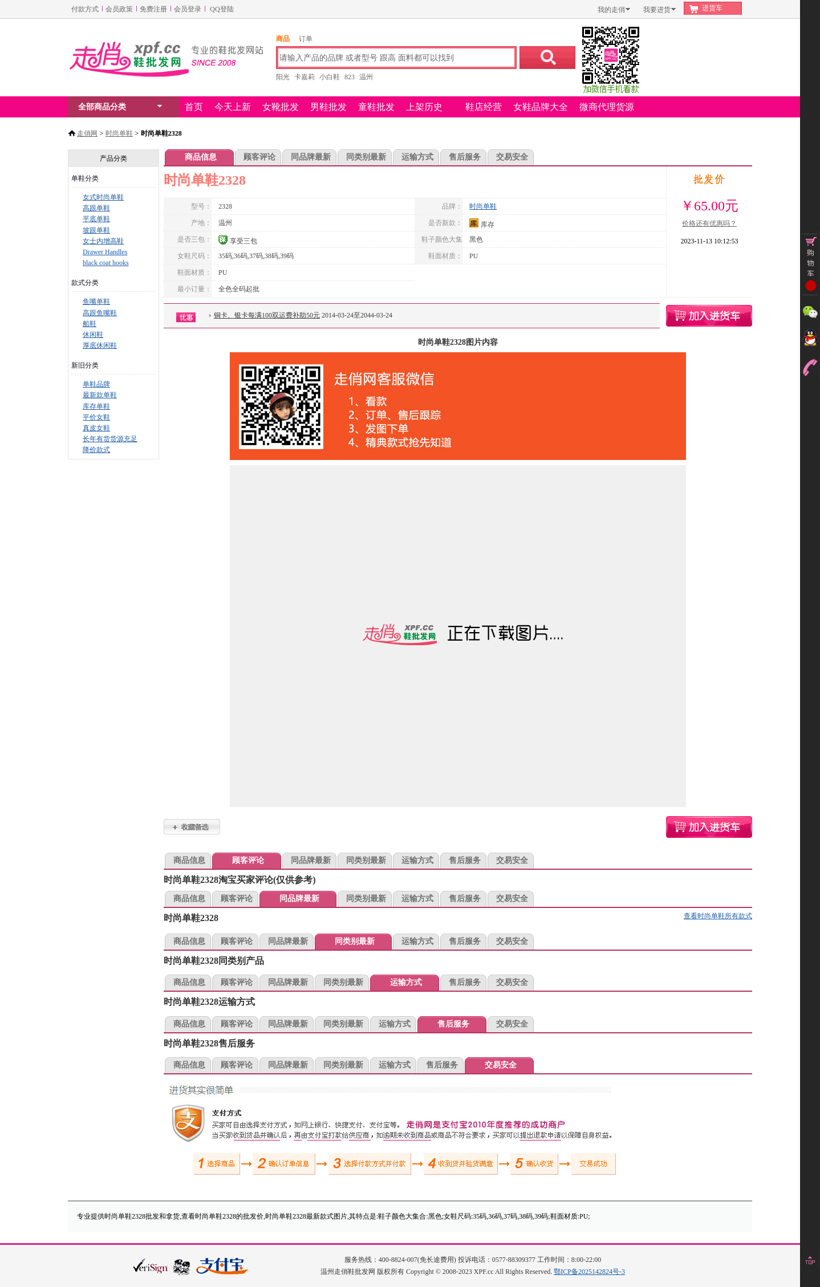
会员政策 (119, 9)
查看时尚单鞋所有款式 (718, 916)
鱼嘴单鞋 (96, 302)
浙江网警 (181, 1266)
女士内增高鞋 (103, 241)
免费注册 (153, 9)
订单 (305, 39)
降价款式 (96, 450)
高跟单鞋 (96, 208)
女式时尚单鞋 (103, 197)
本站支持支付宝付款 (222, 1267)
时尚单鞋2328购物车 (709, 316)
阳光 (283, 77)
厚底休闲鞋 (100, 345)
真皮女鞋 (96, 428)
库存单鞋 (96, 406)
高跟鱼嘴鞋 (100, 313)
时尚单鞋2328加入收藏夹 (192, 826)
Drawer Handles (105, 252)
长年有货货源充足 (110, 439)
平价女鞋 (96, 417)
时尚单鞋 (119, 133)
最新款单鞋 (100, 395)
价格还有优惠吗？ (709, 223)
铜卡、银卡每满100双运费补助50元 (267, 315)
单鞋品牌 (96, 384)
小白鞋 (329, 77)
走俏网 (87, 133)
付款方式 (85, 9)
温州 (366, 77)
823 (349, 77)
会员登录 (187, 9)
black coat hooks (106, 263)
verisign (150, 1265)
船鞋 (89, 324)
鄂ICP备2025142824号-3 (589, 1272)
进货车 (712, 8)
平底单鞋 (96, 219)
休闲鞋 (93, 335)
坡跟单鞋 (96, 230)
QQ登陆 (221, 9)
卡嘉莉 (304, 77)
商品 (283, 39)
